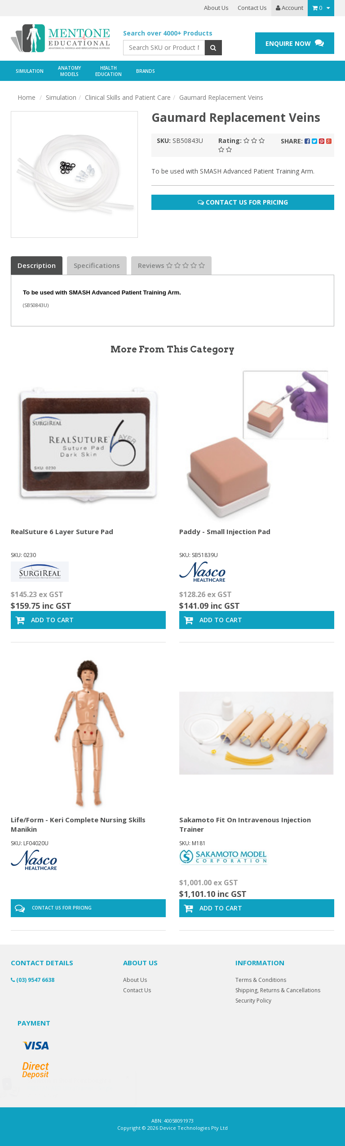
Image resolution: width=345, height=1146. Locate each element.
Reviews (171, 265)
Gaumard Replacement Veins (221, 97)
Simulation (61, 97)
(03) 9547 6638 (32, 980)
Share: (306, 141)
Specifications (97, 265)
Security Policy (253, 1000)
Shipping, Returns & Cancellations (277, 990)
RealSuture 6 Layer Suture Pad (62, 531)
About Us (216, 8)
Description (37, 265)
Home (26, 97)
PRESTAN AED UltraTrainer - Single (79, 1088)
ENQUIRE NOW (294, 43)
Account (289, 8)
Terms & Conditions (260, 980)
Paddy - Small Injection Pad (224, 531)
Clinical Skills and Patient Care (128, 97)
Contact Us (252, 8)
